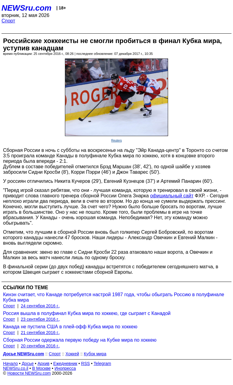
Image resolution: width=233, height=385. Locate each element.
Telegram (102, 363)
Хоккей (72, 353)
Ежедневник (65, 363)
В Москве (41, 368)
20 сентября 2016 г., (40, 345)
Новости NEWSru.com (29, 373)
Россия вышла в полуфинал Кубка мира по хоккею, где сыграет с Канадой (87, 313)
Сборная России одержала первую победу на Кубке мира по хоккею (80, 340)
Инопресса (65, 368)
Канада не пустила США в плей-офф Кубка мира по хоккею (70, 326)
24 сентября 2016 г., (40, 305)
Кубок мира (95, 353)
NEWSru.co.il (15, 368)
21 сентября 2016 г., (40, 332)
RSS (85, 363)
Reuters (116, 140)
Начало (10, 363)
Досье (28, 363)
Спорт (8, 20)
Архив (43, 363)
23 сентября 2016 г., (40, 319)
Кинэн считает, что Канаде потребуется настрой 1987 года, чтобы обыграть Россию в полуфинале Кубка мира (113, 297)
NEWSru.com (27, 7)
